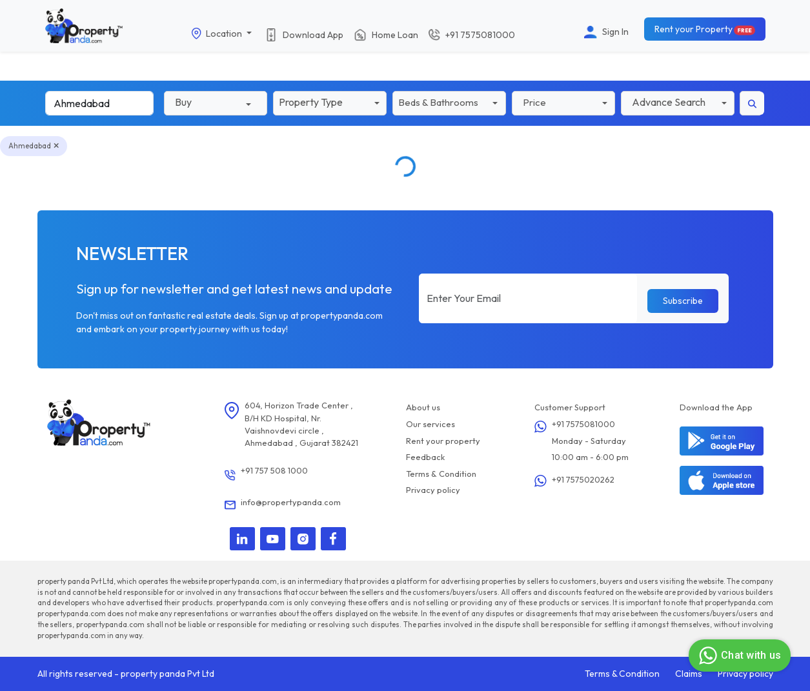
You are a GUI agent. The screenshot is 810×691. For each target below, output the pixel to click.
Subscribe (683, 300)
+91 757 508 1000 (274, 470)
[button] (330, 102)
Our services (430, 424)
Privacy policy (433, 490)
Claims (688, 673)
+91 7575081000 (583, 424)
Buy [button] (183, 101)
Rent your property (443, 441)
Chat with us (738, 655)
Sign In (615, 31)
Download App (313, 34)
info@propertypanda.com (291, 502)
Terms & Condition (441, 473)
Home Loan (395, 34)
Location (225, 33)
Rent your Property (705, 29)
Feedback (425, 457)
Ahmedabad (33, 145)
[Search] (99, 103)
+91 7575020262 (583, 479)
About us (423, 407)
